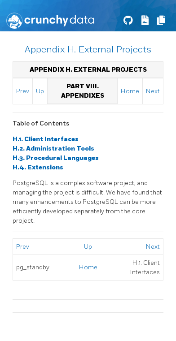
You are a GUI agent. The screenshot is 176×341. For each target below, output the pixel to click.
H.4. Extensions (38, 167)
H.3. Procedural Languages (56, 158)
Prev (22, 91)
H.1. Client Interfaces (46, 139)
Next (153, 91)
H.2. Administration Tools (53, 148)
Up (40, 91)
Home (130, 91)
